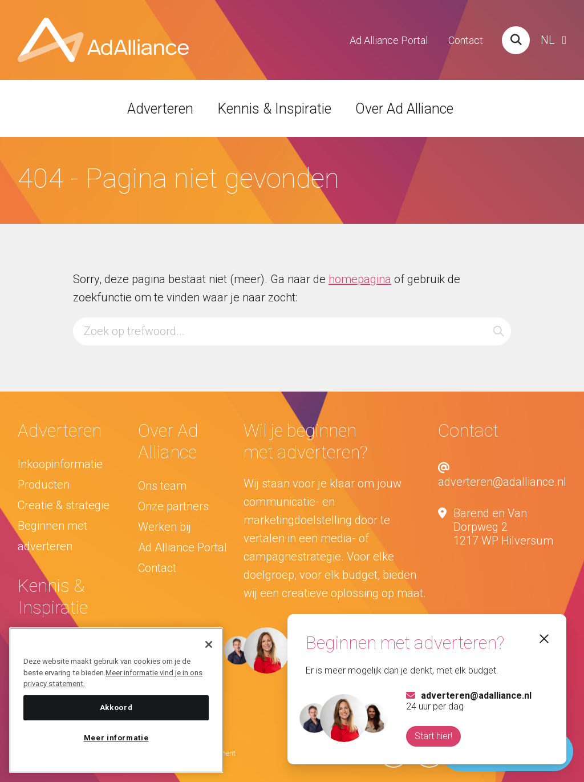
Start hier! (433, 736)
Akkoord (116, 707)
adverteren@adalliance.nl (502, 475)
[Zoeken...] (292, 331)
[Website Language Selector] (553, 40)
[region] (116, 700)
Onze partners (173, 506)
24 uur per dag (468, 701)
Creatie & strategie (64, 505)
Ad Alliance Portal (389, 40)
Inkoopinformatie (60, 464)
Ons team (162, 486)
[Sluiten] (208, 644)
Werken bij (164, 527)
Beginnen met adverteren (52, 536)
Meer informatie (116, 737)
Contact (465, 40)
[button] (498, 331)
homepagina (359, 279)
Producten (44, 484)
